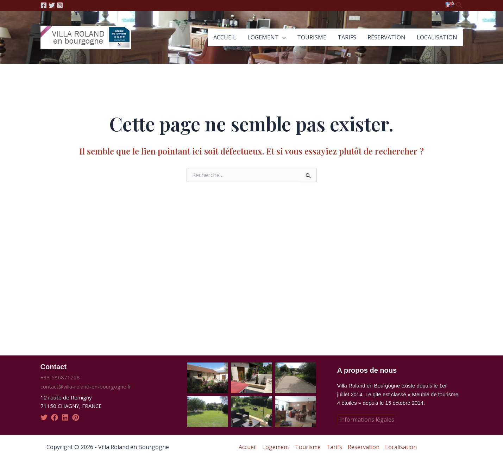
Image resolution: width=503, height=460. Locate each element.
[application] (282, 37)
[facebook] (54, 417)
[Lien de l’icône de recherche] (459, 5)
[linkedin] (65, 417)
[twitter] (44, 417)
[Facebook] (43, 5)
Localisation (437, 37)
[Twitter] (52, 5)
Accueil (224, 37)
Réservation (386, 37)
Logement (266, 37)
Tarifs (347, 37)
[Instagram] (60, 5)
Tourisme (311, 37)
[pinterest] (75, 417)
